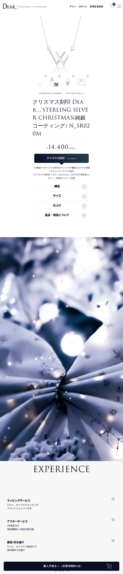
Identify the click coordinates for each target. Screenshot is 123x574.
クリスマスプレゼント (75, 93)
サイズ (57, 196)
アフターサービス (61, 525)
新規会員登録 (96, 6)
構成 (57, 186)
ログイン (83, 6)
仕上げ (57, 205)
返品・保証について (57, 215)
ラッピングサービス (61, 504)
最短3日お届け (61, 546)
